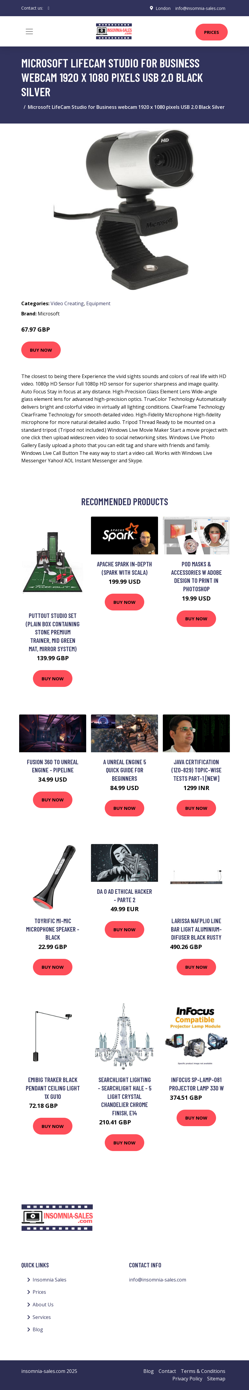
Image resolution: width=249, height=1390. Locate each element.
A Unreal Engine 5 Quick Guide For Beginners (124, 770)
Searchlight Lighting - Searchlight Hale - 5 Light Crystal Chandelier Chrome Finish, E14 (124, 1096)
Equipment (98, 303)
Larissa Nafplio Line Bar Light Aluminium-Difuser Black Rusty (196, 929)
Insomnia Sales (49, 1279)
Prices (211, 32)
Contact (167, 1371)
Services (42, 1317)
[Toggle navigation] (29, 31)
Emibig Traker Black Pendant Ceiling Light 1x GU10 (53, 1088)
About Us (43, 1304)
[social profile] (48, 8)
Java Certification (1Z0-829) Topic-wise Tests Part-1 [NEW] (196, 770)
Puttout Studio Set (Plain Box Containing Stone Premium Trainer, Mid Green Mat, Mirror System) (53, 632)
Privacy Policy (187, 1378)
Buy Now (41, 350)
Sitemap (216, 1378)
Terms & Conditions (203, 1371)
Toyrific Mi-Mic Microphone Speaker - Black (52, 929)
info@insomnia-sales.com (200, 8)
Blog (38, 1329)
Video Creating (67, 303)
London (163, 8)
